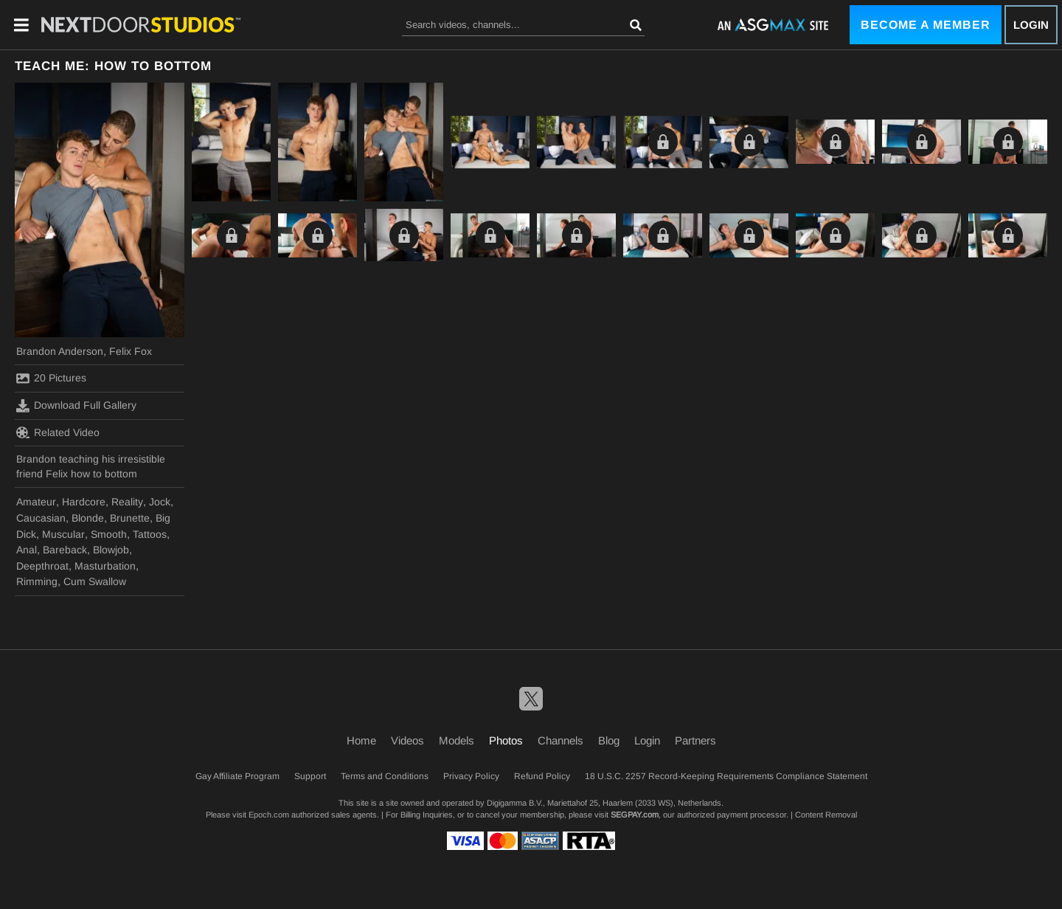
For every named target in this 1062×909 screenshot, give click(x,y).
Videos (407, 740)
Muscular (63, 534)
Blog (609, 740)
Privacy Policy (471, 776)
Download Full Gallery (76, 405)
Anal (26, 550)
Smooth (109, 534)
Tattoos (150, 534)
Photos (506, 740)
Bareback (65, 550)
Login (1031, 24)
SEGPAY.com (635, 814)
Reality (127, 502)
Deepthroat (42, 566)
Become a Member (925, 24)
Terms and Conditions (384, 776)
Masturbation (105, 566)
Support (310, 776)
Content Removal (826, 814)
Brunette (130, 518)
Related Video (58, 432)
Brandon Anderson (59, 351)
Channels (560, 740)
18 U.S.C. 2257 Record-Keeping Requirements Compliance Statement (726, 776)
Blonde (88, 518)
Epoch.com (269, 814)
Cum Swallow (94, 581)
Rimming (37, 581)
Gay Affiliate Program (237, 776)
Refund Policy (542, 776)
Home (361, 740)
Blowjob (111, 550)
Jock (159, 502)
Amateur (36, 502)
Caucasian (41, 518)
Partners (695, 740)
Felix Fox (130, 351)
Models (456, 740)
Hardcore (83, 502)
